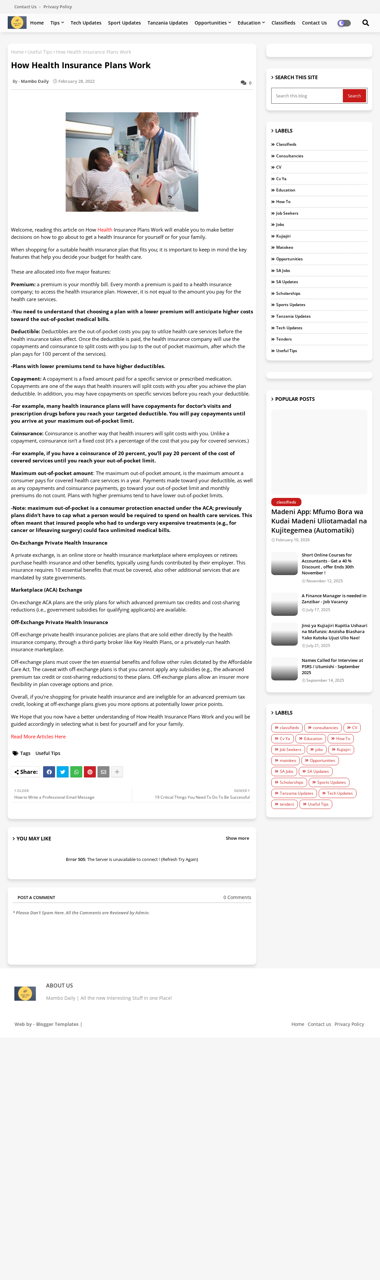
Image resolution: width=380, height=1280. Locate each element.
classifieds (286, 144)
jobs (280, 224)
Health (104, 229)
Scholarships (288, 293)
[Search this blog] (308, 95)
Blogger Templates (57, 1024)
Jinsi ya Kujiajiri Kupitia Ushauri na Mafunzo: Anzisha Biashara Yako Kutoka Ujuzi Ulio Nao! (334, 631)
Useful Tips (40, 52)
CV (278, 167)
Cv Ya (281, 179)
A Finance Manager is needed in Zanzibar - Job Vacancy (334, 599)
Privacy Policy (57, 7)
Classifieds (283, 23)
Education (249, 23)
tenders (284, 339)
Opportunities (211, 23)
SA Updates (287, 282)
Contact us (25, 7)
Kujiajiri (283, 236)
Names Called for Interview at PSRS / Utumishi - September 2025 (332, 666)
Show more (237, 838)
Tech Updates (86, 23)
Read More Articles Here (38, 736)
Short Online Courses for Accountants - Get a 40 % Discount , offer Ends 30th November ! (328, 564)
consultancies (289, 156)
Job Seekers (287, 213)
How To (283, 201)
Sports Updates (290, 304)
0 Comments (237, 897)
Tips (55, 23)
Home (37, 23)
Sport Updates (124, 23)
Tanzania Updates (168, 23)
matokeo (284, 247)
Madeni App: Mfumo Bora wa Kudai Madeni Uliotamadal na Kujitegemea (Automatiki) (319, 521)
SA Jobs (283, 270)
